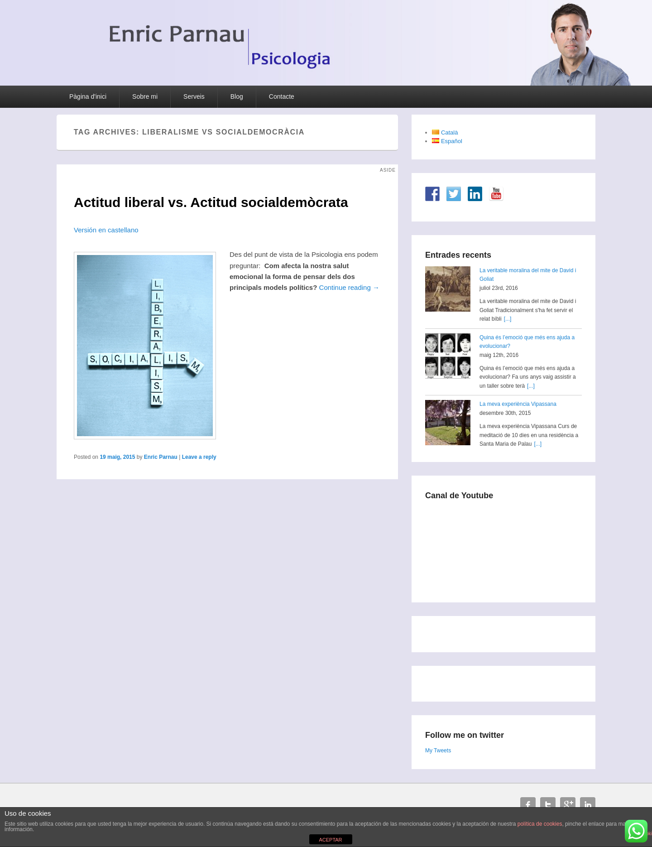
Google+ (567, 805)
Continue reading (349, 287)
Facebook (528, 805)
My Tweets (438, 750)
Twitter (548, 805)
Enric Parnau (160, 457)
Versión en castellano (106, 230)
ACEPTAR (330, 839)
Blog (236, 96)
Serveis (194, 96)
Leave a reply (199, 457)
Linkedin (587, 805)
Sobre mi (145, 96)
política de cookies (540, 824)
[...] (508, 319)
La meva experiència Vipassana (517, 404)
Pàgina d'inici (87, 96)
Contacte (281, 96)
